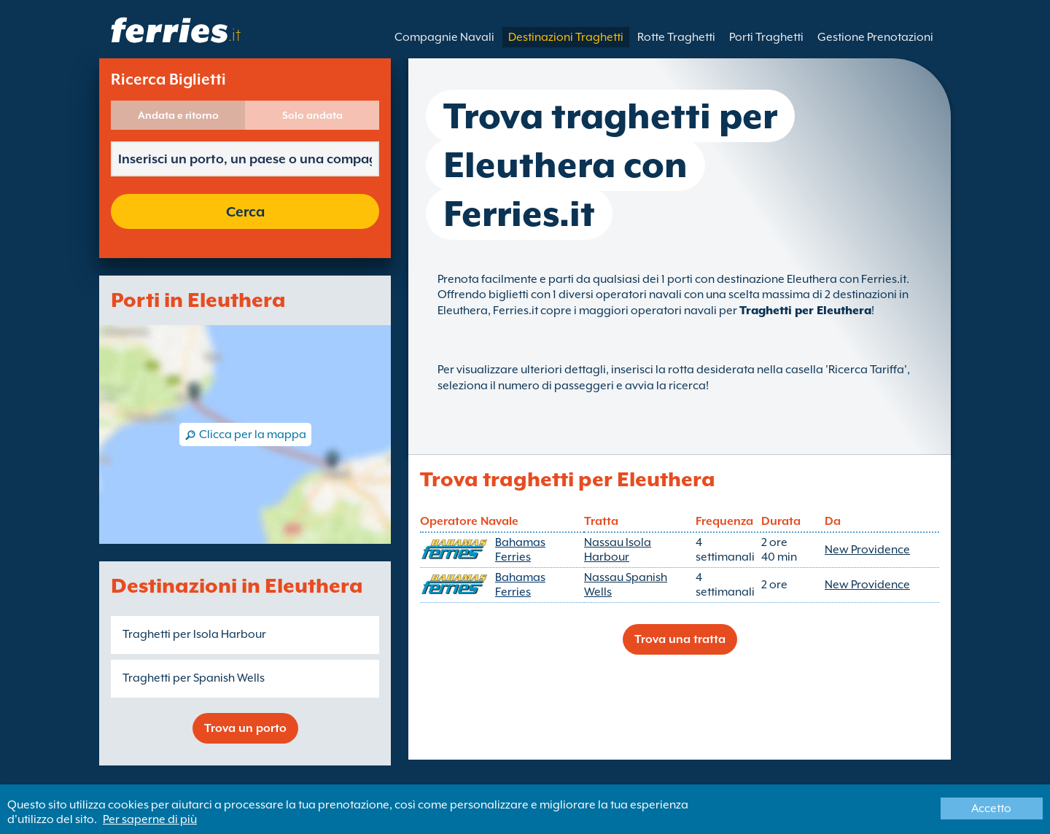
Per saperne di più (150, 819)
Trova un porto (245, 728)
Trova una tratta (680, 639)
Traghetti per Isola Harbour (194, 634)
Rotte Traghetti (676, 37)
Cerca (245, 211)
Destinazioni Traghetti (565, 37)
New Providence (867, 549)
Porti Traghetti (766, 37)
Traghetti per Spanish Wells (193, 678)
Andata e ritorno (178, 115)
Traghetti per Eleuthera (805, 310)
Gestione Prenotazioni (875, 37)
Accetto (991, 808)
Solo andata (312, 115)
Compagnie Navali (444, 37)
